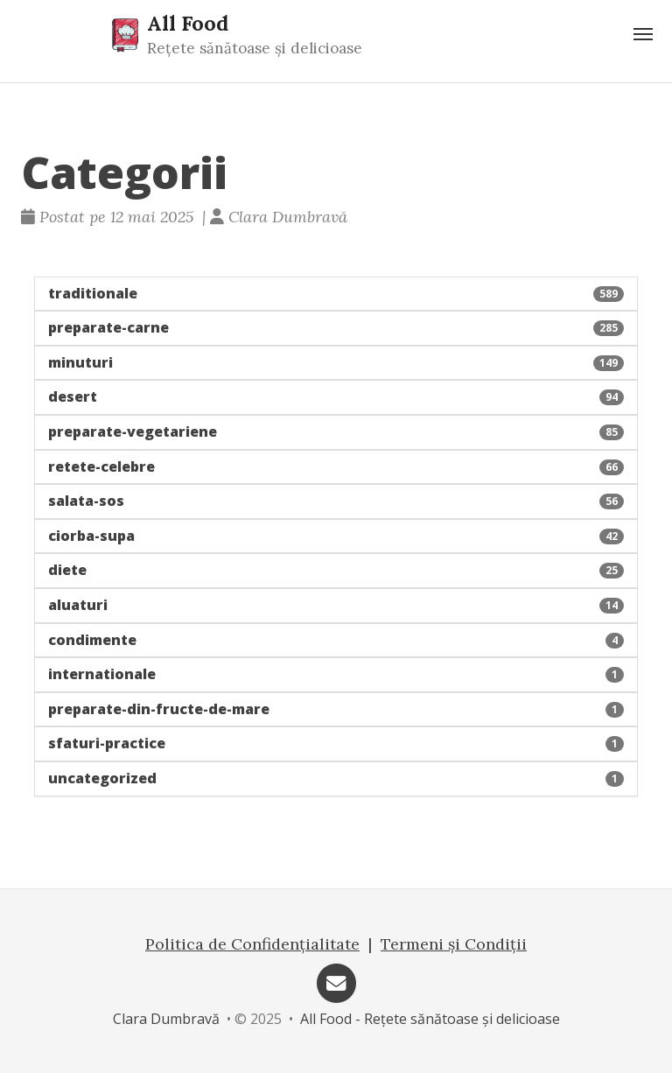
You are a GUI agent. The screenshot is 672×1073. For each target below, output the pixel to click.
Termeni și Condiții (454, 944)
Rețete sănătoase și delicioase (254, 48)
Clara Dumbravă (166, 1018)
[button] (336, 294)
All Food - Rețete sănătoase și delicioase (430, 1018)
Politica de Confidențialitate (252, 944)
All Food (187, 23)
